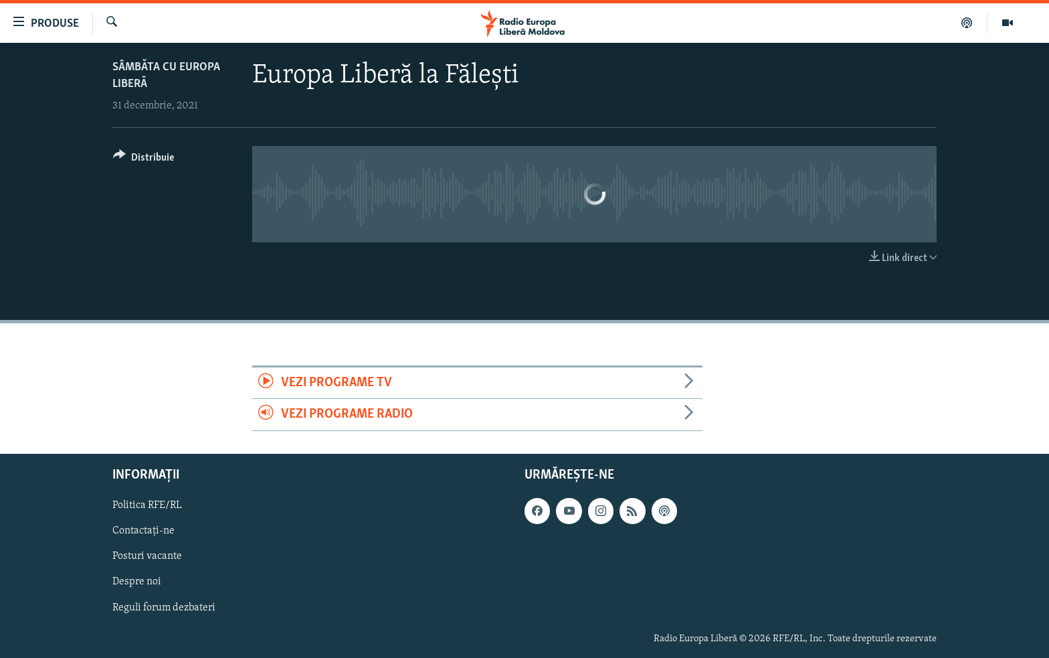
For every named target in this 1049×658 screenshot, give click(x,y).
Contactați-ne (143, 530)
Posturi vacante (147, 556)
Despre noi (136, 581)
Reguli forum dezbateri (163, 607)
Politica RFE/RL (147, 505)
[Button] (143, 159)
